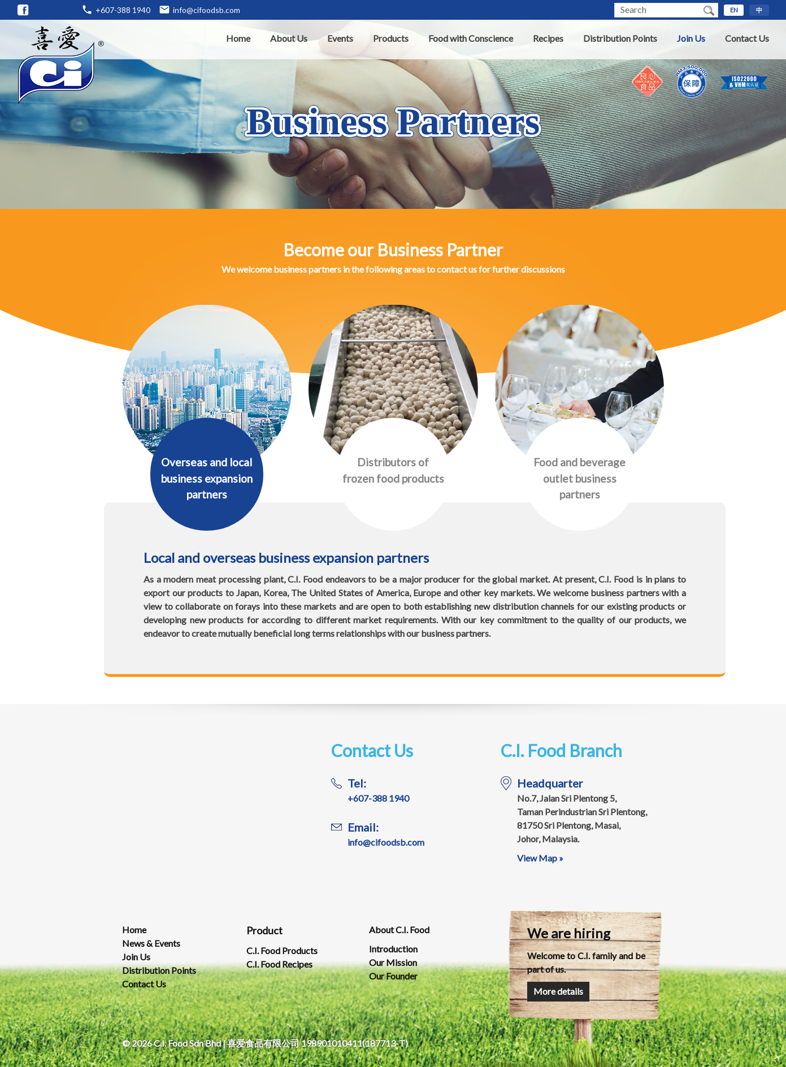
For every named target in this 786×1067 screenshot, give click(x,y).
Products (391, 38)
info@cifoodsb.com (206, 10)
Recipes (548, 38)
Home (238, 38)
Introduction (393, 948)
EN (734, 10)
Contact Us (747, 38)
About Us (288, 38)
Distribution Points (620, 38)
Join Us (691, 38)
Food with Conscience (470, 38)
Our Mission (393, 962)
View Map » (540, 857)
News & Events (151, 943)
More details (558, 991)
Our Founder (393, 975)
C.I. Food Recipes (279, 964)
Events (340, 38)
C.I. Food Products (282, 950)
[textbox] (657, 10)
